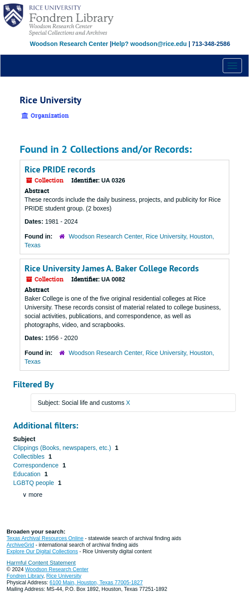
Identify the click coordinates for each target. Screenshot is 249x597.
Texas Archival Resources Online (45, 538)
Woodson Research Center (69, 43)
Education (27, 474)
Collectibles (29, 456)
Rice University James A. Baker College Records (112, 268)
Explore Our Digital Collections (42, 551)
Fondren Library (25, 576)
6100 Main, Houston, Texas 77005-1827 (96, 582)
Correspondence (36, 465)
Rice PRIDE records (60, 169)
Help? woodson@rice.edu (149, 43)
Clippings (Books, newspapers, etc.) (63, 447)
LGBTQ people (34, 482)
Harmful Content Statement (41, 562)
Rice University (64, 576)
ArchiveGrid (20, 545)
